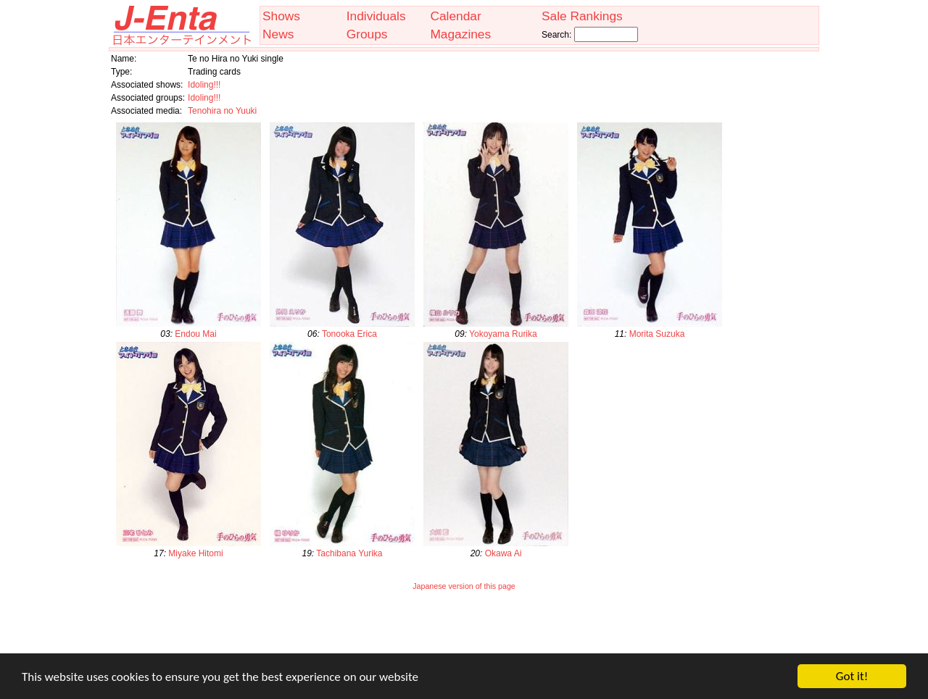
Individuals (376, 16)
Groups (367, 34)
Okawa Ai (503, 553)
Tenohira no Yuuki (222, 111)
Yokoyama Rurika (503, 334)
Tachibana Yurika (349, 553)
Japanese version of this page (464, 586)
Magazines (460, 34)
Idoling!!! (204, 85)
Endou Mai (195, 334)
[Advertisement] (464, 631)
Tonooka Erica (349, 334)
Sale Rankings (582, 16)
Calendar (455, 16)
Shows (281, 16)
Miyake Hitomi (195, 553)
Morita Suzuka (657, 334)
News (278, 34)
